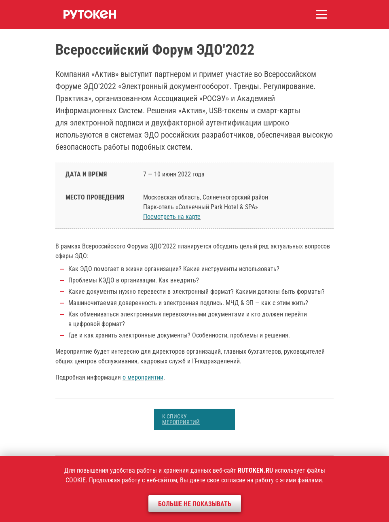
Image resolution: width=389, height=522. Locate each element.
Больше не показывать (194, 504)
